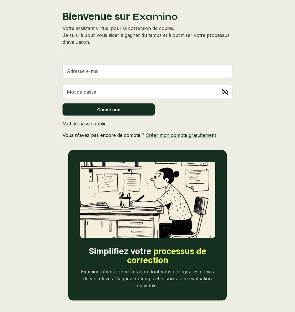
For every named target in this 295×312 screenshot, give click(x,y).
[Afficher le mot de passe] (224, 92)
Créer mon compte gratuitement (181, 135)
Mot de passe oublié (85, 123)
